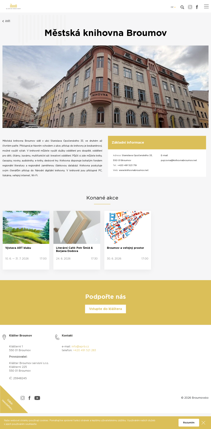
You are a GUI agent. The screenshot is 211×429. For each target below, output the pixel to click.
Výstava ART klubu (18, 248)
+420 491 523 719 (127, 165)
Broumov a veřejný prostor (125, 248)
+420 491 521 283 (84, 350)
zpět (7, 20)
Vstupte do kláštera (105, 309)
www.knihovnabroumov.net (134, 170)
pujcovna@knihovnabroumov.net (179, 160)
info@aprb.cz (80, 346)
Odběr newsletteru (7, 404)
